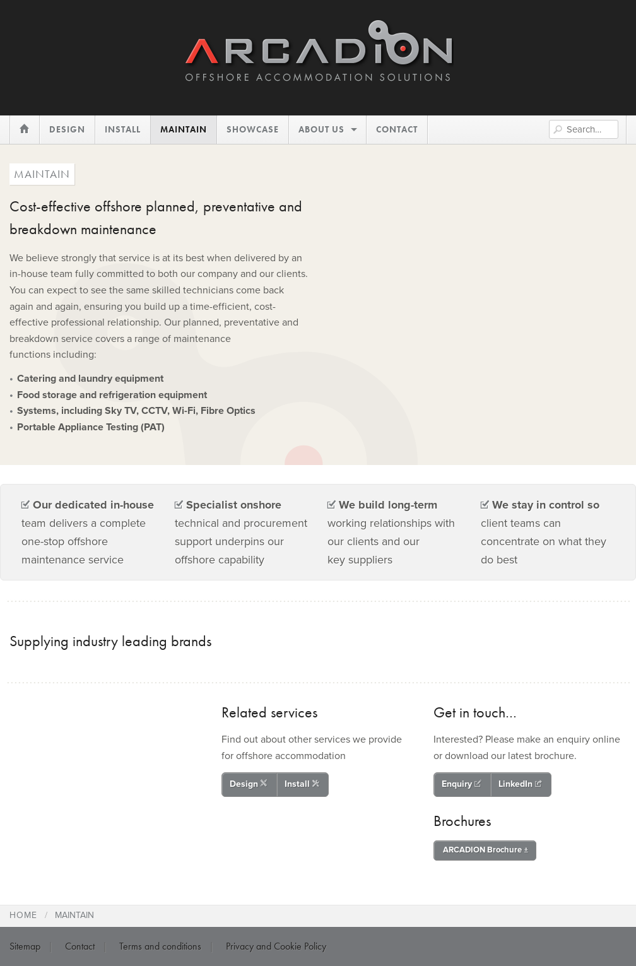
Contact (80, 946)
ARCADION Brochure (485, 850)
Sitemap (24, 946)
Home (23, 915)
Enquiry (461, 784)
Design (249, 784)
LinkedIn (520, 784)
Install (302, 784)
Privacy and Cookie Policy (276, 946)
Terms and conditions (160, 946)
